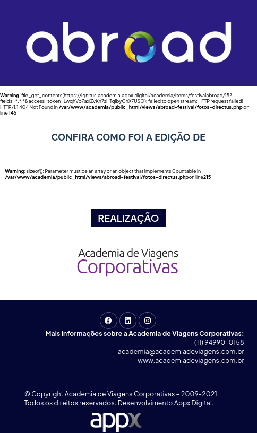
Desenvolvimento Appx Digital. (166, 403)
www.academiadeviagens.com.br (191, 360)
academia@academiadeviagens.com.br (181, 351)
